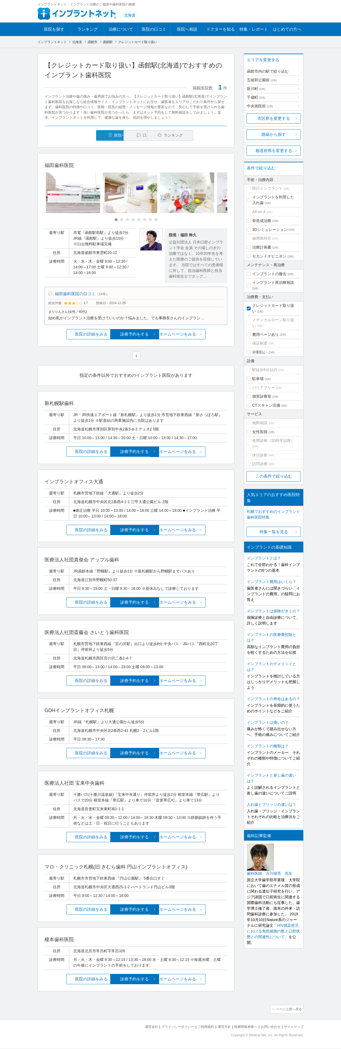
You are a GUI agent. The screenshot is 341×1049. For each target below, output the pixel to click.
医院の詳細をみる (75, 335)
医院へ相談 (187, 29)
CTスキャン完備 (266, 405)
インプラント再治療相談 (273, 282)
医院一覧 (82, 135)
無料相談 (259, 423)
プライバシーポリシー (169, 1027)
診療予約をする (136, 335)
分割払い (259, 352)
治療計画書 (261, 247)
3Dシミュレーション (270, 229)
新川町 (256, 88)
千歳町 (256, 97)
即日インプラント (267, 188)
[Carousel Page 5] (138, 219)
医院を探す (54, 29)
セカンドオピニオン (269, 256)
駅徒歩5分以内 (264, 370)
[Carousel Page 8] (155, 219)
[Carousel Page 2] (121, 219)
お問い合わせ (268, 1027)
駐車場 (258, 379)
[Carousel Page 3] (127, 219)
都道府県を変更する (273, 150)
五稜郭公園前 (262, 80)
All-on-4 (258, 212)
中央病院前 (260, 106)
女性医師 (259, 432)
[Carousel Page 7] (150, 219)
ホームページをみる (197, 335)
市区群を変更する (273, 118)
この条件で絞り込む (273, 476)
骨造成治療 (261, 220)
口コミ (139, 135)
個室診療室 (261, 396)
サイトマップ (293, 1027)
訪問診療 (259, 464)
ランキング (87, 29)
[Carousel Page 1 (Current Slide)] (116, 219)
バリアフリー (263, 387)
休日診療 (259, 455)
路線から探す (273, 134)
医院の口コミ (154, 29)
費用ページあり (265, 334)
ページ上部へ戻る (288, 1010)
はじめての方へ (287, 29)
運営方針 (218, 1027)
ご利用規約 (199, 1027)
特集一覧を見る (274, 531)
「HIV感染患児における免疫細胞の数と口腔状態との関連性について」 (273, 931)
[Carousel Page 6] (144, 219)
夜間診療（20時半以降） (273, 440)
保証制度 (259, 343)
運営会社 (141, 1027)
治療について (121, 29)
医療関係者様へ (241, 1027)
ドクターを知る (220, 29)
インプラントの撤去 (269, 274)
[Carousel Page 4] (133, 219)
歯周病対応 (261, 238)
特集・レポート (253, 29)
